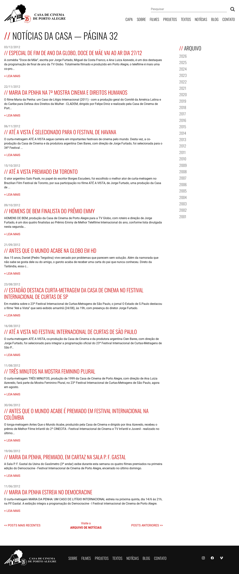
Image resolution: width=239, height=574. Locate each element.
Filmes (154, 19)
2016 (182, 120)
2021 (182, 88)
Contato (228, 19)
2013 (182, 139)
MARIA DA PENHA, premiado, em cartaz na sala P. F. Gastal (67, 456)
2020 (183, 94)
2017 (182, 113)
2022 (183, 81)
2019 (182, 101)
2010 (182, 158)
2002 (183, 210)
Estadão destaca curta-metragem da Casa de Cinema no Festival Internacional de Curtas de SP (73, 293)
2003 (183, 203)
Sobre (141, 19)
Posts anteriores (145, 525)
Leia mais (13, 76)
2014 (182, 133)
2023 (183, 75)
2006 (183, 184)
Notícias (201, 19)
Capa (129, 19)
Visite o (86, 525)
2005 (183, 190)
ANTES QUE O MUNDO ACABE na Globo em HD (52, 250)
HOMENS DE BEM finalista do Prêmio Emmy (52, 210)
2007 (182, 178)
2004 (183, 197)
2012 (182, 145)
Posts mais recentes (24, 525)
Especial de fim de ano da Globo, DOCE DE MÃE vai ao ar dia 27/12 (75, 52)
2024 (183, 68)
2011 (182, 152)
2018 (182, 107)
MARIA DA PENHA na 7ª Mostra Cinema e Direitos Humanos (68, 92)
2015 (182, 126)
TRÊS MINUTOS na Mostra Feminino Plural (52, 371)
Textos (186, 19)
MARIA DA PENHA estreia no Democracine (50, 492)
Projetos (170, 19)
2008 (183, 171)
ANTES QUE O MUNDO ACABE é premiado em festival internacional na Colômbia (76, 413)
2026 (183, 56)
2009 (183, 165)
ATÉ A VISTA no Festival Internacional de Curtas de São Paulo (73, 331)
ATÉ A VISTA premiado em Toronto (43, 171)
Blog (214, 19)
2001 (182, 216)
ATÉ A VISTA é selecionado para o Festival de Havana (62, 131)
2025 (183, 62)
